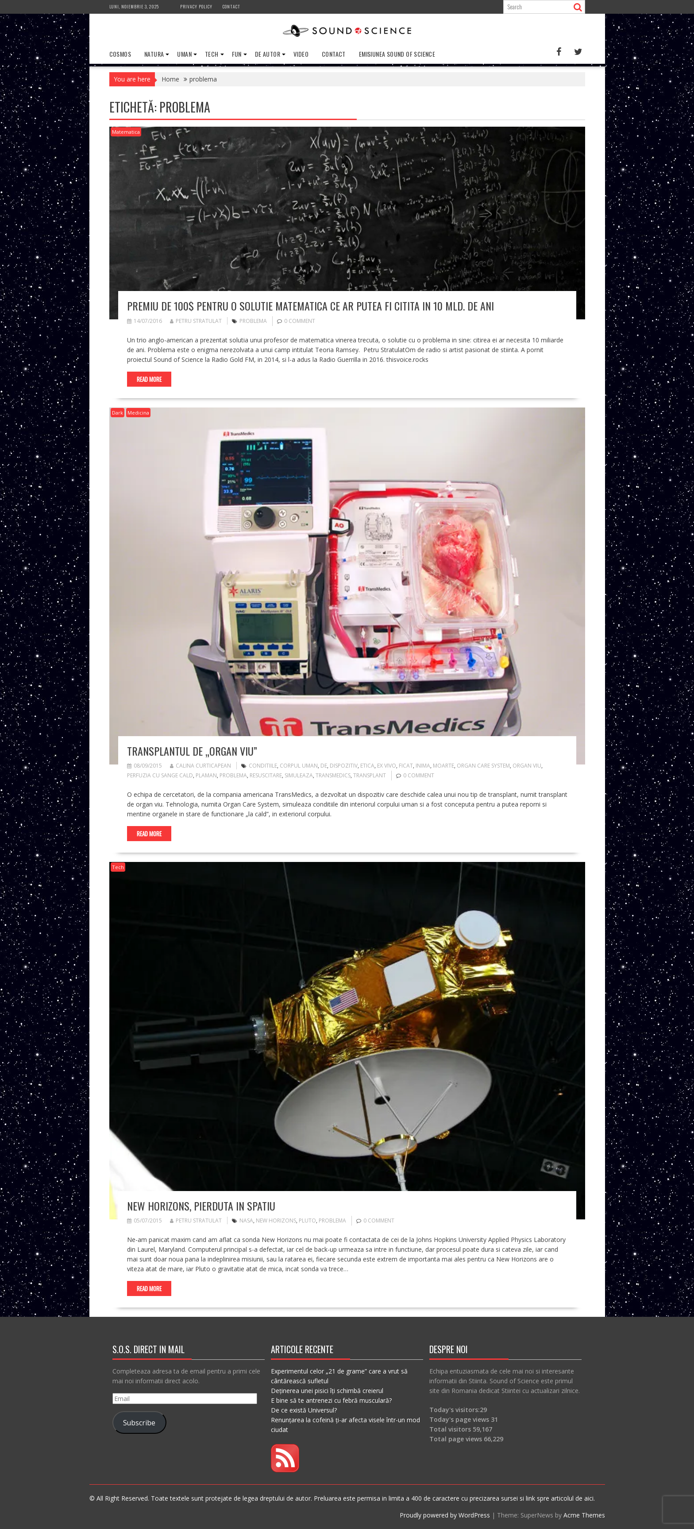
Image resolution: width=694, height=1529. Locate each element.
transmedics (333, 775)
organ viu (527, 765)
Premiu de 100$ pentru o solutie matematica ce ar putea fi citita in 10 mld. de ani (310, 306)
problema (253, 321)
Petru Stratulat (196, 321)
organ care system (483, 765)
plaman (206, 775)
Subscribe (139, 1423)
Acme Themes (584, 1515)
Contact (231, 6)
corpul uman (299, 765)
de (323, 765)
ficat (406, 765)
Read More (149, 379)
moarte (443, 765)
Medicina (138, 412)
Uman (184, 53)
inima (423, 765)
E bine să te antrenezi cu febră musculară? (331, 1400)
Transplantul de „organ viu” (192, 751)
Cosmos (120, 53)
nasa (246, 1220)
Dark (117, 412)
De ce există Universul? (304, 1410)
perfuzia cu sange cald (160, 775)
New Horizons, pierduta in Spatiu (201, 1206)
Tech (212, 53)
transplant (369, 775)
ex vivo (386, 765)
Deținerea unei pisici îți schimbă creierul (327, 1390)
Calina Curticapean (200, 765)
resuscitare (266, 775)
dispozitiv (344, 765)
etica (367, 765)
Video (300, 53)
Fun (237, 53)
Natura (154, 53)
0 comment (299, 321)
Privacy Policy (196, 6)
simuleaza (299, 775)
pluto (307, 1220)
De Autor (267, 53)
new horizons (276, 1220)
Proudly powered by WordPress (445, 1515)
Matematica (126, 131)
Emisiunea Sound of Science (397, 53)
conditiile (263, 765)
